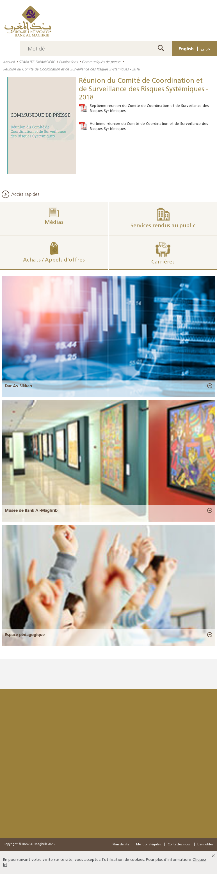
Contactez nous (179, 844)
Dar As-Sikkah (18, 385)
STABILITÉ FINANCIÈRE (37, 61)
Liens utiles (205, 844)
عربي (206, 48)
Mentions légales (148, 844)
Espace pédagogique (25, 634)
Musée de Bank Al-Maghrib (31, 510)
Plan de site (121, 844)
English (186, 48)
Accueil (9, 61)
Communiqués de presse (101, 61)
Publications (68, 61)
